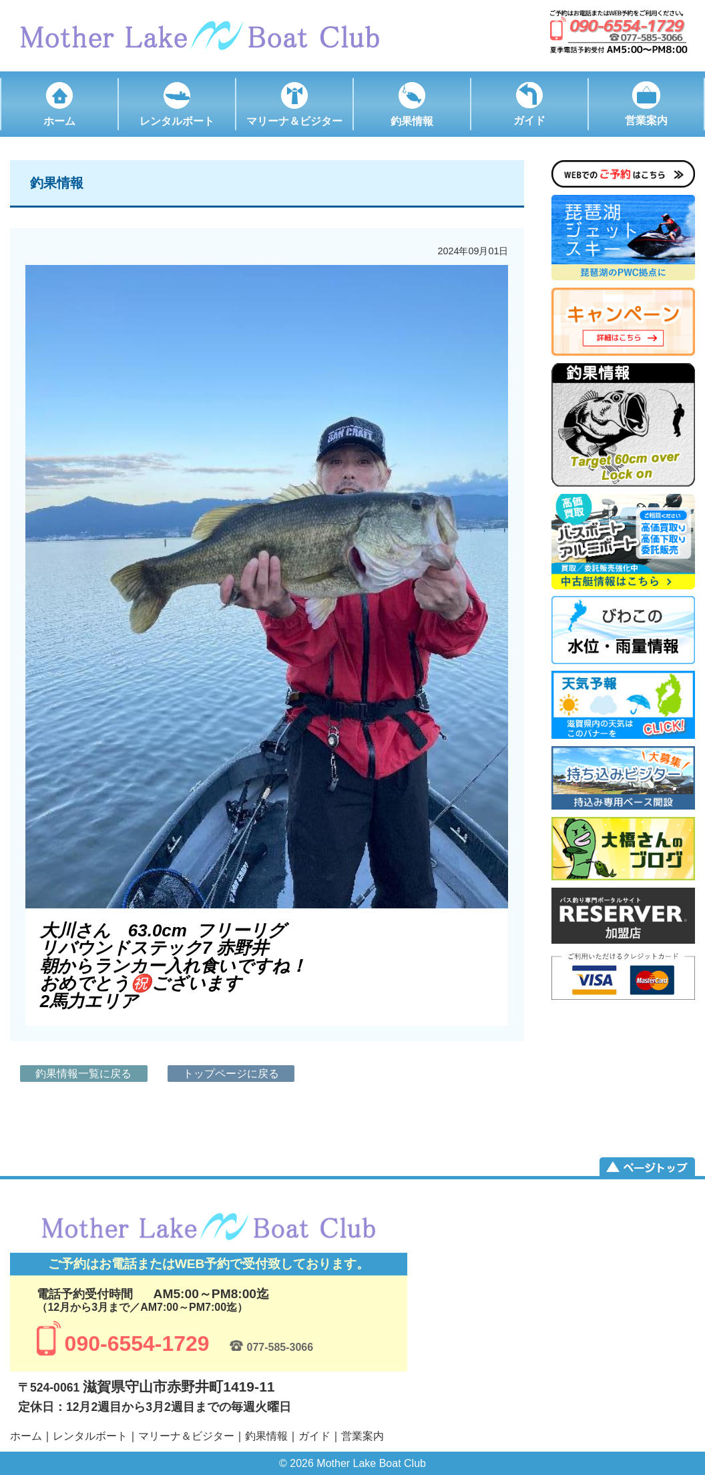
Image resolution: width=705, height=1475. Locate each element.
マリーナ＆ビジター (186, 1436)
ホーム (26, 1436)
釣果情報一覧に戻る (83, 1073)
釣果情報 (266, 1436)
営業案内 (362, 1436)
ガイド (314, 1436)
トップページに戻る (231, 1073)
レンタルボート (90, 1436)
